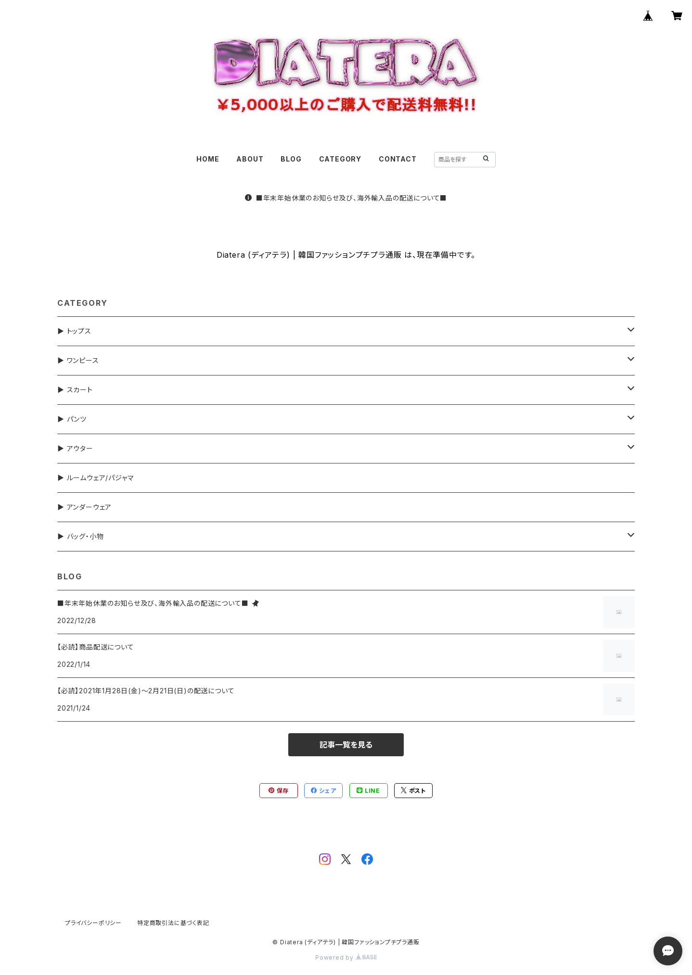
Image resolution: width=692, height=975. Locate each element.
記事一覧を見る (346, 745)
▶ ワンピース (78, 360)
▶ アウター (75, 448)
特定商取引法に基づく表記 (173, 922)
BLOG (291, 159)
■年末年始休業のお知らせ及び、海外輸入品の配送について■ (346, 198)
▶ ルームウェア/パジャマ (95, 478)
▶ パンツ (72, 419)
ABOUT (249, 159)
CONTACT (398, 159)
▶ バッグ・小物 (80, 536)
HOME (207, 159)
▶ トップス (74, 331)
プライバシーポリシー (93, 922)
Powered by (346, 957)
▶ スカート (75, 390)
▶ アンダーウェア (84, 507)
